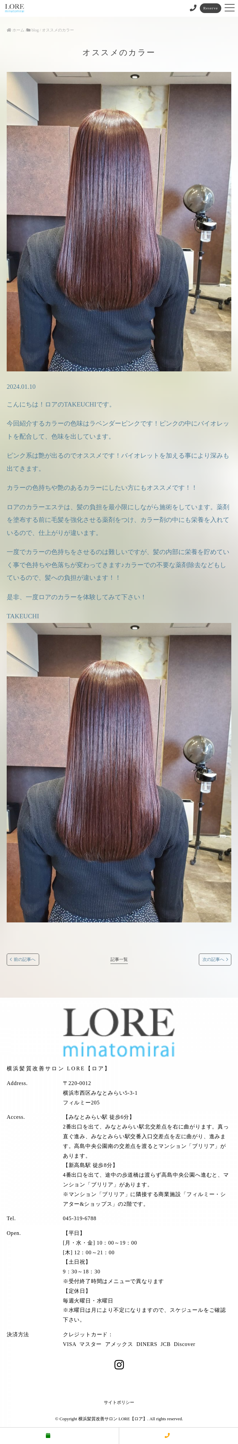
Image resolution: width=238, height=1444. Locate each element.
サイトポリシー (119, 1402)
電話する (178, 1435)
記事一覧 (119, 959)
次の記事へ (213, 959)
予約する (59, 1435)
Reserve (210, 8)
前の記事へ (24, 959)
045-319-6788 (79, 1218)
